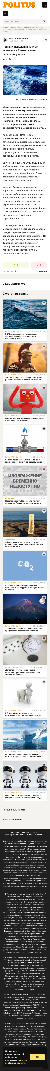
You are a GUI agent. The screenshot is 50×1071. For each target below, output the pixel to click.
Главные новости (10, 28)
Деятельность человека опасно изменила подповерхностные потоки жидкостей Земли (22, 672)
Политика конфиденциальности (22, 834)
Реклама (29, 835)
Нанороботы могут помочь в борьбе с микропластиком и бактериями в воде (23, 796)
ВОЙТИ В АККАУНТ (44, 5)
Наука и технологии (26, 28)
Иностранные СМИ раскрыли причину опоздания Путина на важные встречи (23, 502)
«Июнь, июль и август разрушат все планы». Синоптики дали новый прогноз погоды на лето (24, 544)
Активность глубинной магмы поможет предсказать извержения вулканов (23, 630)
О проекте (15, 833)
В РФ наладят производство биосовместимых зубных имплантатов (23, 714)
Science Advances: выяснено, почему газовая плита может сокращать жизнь (23, 461)
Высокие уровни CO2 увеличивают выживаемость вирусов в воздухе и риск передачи (24, 587)
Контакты (39, 835)
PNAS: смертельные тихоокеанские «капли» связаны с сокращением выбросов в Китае (22, 336)
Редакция (25, 833)
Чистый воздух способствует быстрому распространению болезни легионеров (23, 378)
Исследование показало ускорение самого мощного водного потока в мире (24, 755)
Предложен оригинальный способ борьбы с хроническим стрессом (25, 419)
